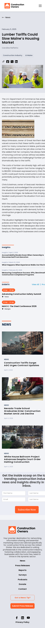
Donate (22, 584)
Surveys (23, 575)
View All (35, 284)
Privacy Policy (22, 622)
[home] (13, 6)
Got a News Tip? (22, 597)
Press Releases (22, 565)
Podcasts (22, 579)
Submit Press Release (22, 606)
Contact (22, 589)
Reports (22, 570)
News (22, 561)
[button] (40, 6)
